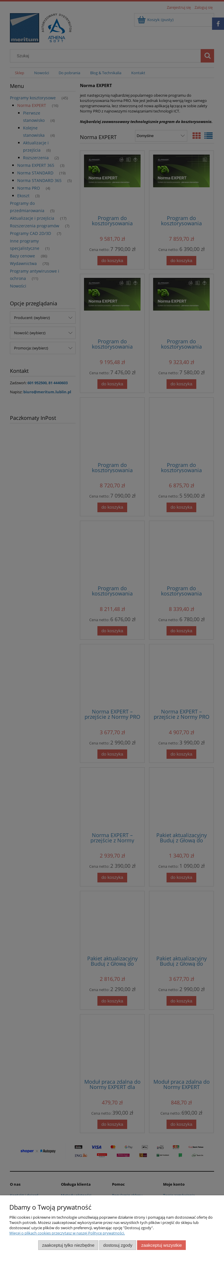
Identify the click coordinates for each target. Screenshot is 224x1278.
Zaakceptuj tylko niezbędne (68, 1245)
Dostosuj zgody (117, 1245)
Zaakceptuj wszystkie (161, 1245)
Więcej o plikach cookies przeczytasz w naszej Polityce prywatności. (67, 1233)
